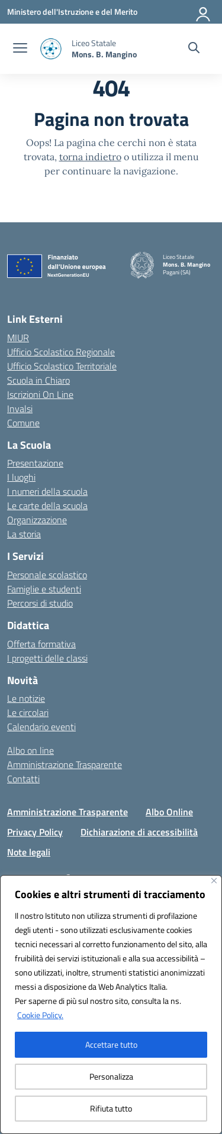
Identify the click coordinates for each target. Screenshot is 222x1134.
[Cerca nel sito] (194, 49)
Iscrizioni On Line (40, 394)
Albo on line (30, 750)
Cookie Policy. (40, 1015)
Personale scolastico (47, 575)
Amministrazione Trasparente (64, 764)
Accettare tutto (111, 1044)
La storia (24, 534)
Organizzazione (37, 520)
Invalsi (20, 408)
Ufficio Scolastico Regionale (61, 352)
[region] (111, 1004)
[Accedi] (203, 12)
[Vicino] (214, 880)
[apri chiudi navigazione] (20, 49)
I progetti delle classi (47, 658)
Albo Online (169, 812)
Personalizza (111, 1076)
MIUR (18, 338)
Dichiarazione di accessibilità (139, 832)
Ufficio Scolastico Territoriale (62, 366)
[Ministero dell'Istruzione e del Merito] (72, 11)
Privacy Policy (35, 832)
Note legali (28, 852)
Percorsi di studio (40, 603)
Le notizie (26, 698)
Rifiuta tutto (111, 1108)
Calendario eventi (41, 727)
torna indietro (90, 157)
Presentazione (35, 463)
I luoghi (21, 477)
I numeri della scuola (47, 491)
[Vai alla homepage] (104, 48)
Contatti (23, 779)
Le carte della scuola (47, 505)
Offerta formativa (41, 644)
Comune (23, 423)
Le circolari (28, 712)
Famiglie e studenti (44, 589)
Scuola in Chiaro (38, 380)
